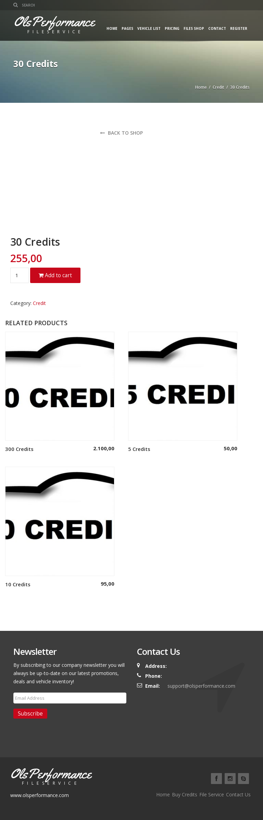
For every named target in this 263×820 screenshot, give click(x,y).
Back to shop (121, 133)
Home (112, 28)
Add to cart (55, 275)
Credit (218, 87)
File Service (211, 794)
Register (238, 28)
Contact (217, 28)
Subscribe (30, 713)
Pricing (172, 28)
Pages (127, 28)
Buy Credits (184, 794)
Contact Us (238, 794)
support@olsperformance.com (201, 686)
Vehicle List (149, 28)
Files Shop (194, 28)
